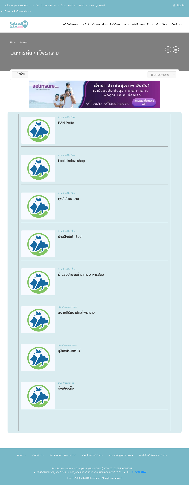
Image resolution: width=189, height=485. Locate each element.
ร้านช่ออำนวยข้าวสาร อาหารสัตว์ (81, 275)
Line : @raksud (97, 6)
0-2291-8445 (139, 472)
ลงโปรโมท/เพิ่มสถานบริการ (17, 6)
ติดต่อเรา (176, 24)
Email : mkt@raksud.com (17, 11)
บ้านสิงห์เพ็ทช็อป (69, 237)
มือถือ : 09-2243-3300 (72, 6)
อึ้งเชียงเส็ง (66, 388)
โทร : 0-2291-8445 (46, 6)
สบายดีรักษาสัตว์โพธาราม (76, 312)
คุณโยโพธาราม (68, 199)
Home (13, 42)
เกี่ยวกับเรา (162, 24)
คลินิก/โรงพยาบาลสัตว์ (76, 24)
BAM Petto (66, 123)
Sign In (181, 5)
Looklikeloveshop (71, 161)
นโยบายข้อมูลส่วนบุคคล (120, 455)
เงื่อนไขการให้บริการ (92, 455)
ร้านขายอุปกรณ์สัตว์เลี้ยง (106, 24)
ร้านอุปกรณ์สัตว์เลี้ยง (66, 117)
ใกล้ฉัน (20, 74)
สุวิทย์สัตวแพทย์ (69, 350)
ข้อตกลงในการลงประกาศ (63, 455)
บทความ (21, 455)
